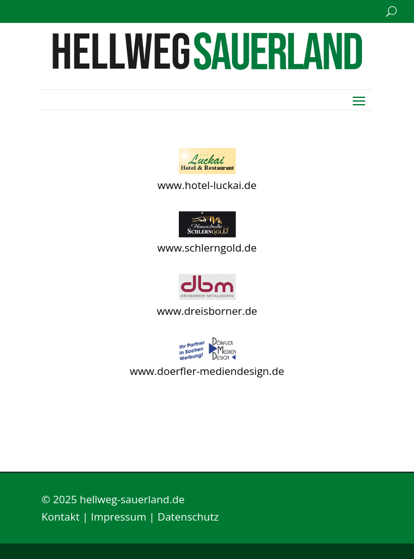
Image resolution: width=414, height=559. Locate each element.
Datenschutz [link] (188, 516)
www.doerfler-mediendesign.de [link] (207, 371)
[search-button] (391, 11)
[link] (207, 66)
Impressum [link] (119, 516)
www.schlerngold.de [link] (206, 247)
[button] (359, 100)
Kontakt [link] (60, 516)
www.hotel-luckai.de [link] (207, 185)
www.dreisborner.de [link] (207, 311)
